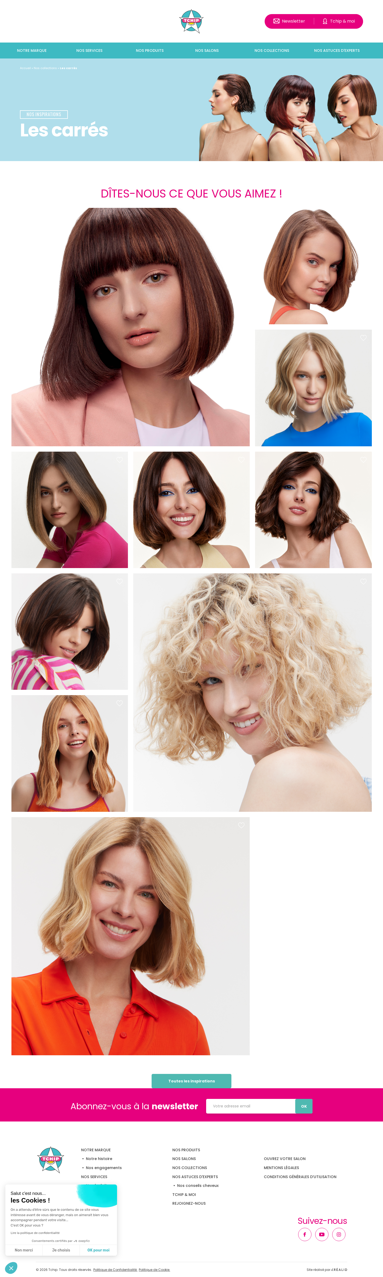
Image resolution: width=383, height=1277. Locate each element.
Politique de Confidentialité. (115, 1270)
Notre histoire (99, 1158)
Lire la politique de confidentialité (35, 1233)
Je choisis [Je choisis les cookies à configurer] (61, 1250)
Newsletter (293, 21)
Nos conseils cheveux (198, 1185)
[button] (11, 1268)
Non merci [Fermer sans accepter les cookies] (24, 1250)
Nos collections (272, 50)
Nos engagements (104, 1167)
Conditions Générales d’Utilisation (300, 1176)
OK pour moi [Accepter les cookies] (99, 1250)
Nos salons (207, 50)
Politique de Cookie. (154, 1270)
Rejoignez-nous (189, 1203)
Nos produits (150, 50)
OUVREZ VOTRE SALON (285, 1158)
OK (304, 1106)
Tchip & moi (342, 21)
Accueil (25, 68)
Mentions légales (281, 1167)
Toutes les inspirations (191, 1081)
